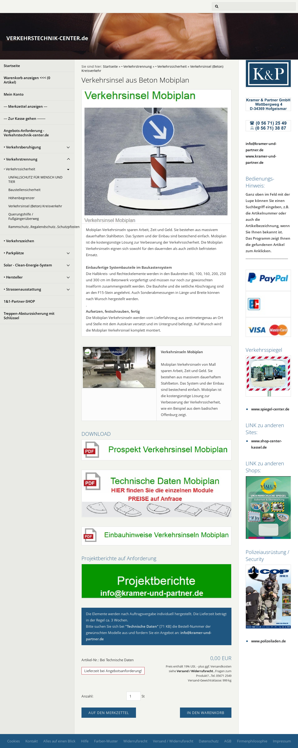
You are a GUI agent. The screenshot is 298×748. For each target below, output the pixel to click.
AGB (227, 741)
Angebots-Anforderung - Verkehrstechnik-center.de (26, 132)
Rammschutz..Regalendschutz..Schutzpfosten (41, 227)
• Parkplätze (14, 253)
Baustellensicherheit (24, 190)
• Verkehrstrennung (20, 159)
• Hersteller (13, 277)
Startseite (12, 65)
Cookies (13, 741)
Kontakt (31, 741)
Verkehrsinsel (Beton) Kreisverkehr (35, 206)
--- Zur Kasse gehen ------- (24, 118)
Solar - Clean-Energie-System (28, 265)
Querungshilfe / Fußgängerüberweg (23, 216)
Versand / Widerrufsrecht (195, 671)
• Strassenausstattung (22, 289)
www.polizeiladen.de (268, 641)
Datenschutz (209, 741)
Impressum (282, 741)
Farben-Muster (106, 741)
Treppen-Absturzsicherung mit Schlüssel (29, 315)
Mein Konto (14, 94)
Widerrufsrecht (135, 741)
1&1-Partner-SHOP (19, 301)
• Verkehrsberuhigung (22, 147)
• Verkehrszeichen (19, 240)
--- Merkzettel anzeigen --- (25, 106)
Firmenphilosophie (252, 741)
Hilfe (84, 741)
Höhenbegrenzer (21, 198)
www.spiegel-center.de (270, 409)
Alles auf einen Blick (59, 741)
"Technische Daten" (142, 626)
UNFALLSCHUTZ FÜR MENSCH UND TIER (35, 179)
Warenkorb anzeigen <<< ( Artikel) (27, 79)
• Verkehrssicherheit (19, 169)
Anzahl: (87, 696)
